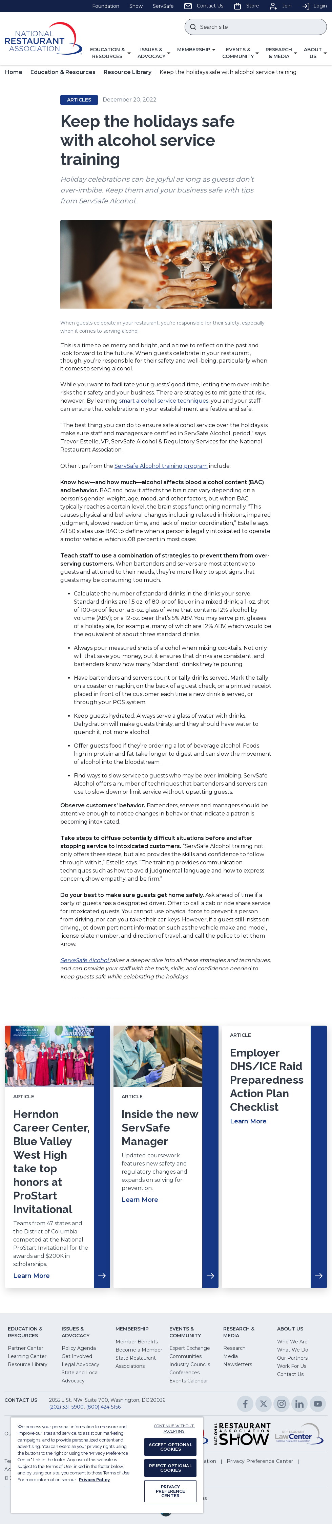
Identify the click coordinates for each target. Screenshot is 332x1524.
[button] (110, 53)
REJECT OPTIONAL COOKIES (170, 1468)
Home (13, 72)
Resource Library (127, 72)
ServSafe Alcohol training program (161, 466)
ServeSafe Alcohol (85, 960)
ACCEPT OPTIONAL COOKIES (170, 1447)
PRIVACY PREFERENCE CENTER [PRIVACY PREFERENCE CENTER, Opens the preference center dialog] (170, 1491)
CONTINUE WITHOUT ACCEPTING (174, 1429)
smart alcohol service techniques (163, 401)
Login (314, 6)
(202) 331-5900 (66, 1407)
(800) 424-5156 (103, 1407)
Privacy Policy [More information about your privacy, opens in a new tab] (94, 1479)
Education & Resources (63, 72)
